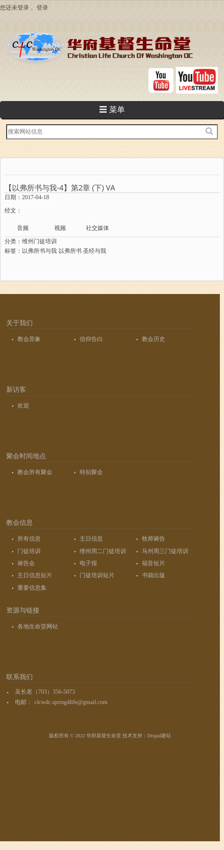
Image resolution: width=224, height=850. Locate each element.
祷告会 (26, 563)
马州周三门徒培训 (165, 551)
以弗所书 (70, 251)
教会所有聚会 (34, 472)
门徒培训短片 (97, 575)
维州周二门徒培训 (103, 551)
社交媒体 (97, 228)
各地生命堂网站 (37, 626)
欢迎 (23, 406)
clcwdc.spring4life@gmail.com (70, 702)
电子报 (88, 563)
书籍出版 (153, 575)
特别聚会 (91, 472)
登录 (42, 8)
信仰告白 (91, 339)
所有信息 (29, 539)
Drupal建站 (159, 736)
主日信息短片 (34, 575)
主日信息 (91, 539)
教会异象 (29, 339)
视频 (60, 228)
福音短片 (153, 563)
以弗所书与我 (39, 251)
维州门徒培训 (39, 241)
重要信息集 (31, 588)
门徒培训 (29, 551)
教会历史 (153, 339)
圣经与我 (94, 251)
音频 (23, 228)
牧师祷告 (153, 539)
